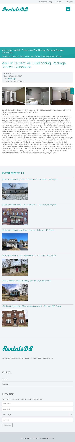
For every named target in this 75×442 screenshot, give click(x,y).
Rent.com (5, 384)
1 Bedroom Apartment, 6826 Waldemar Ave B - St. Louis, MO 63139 (31, 306)
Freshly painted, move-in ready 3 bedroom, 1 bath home (26, 281)
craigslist (5, 379)
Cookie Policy (48, 438)
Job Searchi (69, 2)
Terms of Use (37, 438)
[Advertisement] (37, 31)
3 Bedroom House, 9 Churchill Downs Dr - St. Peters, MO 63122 (29, 179)
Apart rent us (59, 2)
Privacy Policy (25, 438)
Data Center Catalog (45, 2)
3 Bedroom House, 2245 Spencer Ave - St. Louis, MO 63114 (28, 230)
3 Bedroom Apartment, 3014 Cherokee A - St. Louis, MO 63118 (29, 205)
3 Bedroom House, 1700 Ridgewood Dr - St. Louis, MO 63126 (29, 255)
